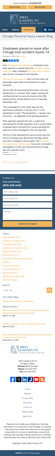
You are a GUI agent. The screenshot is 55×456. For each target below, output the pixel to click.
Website (15, 29)
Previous (7, 161)
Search (49, 290)
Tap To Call (14, 7)
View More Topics (10, 280)
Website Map (27, 412)
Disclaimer (27, 402)
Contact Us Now (27, 224)
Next (24, 161)
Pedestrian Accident (14, 241)
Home (4, 29)
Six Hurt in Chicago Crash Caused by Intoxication (24, 324)
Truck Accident (11, 265)
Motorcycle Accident (13, 276)
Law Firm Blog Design (27, 453)
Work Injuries (11, 255)
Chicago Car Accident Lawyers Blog (18, 301)
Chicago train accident (39, 71)
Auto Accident (11, 237)
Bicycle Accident (12, 251)
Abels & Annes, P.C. (35, 443)
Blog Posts (27, 416)
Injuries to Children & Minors (18, 258)
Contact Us (28, 29)
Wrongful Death (12, 244)
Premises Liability (12, 269)
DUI (6, 262)
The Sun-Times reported (14, 79)
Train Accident (13, 152)
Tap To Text (40, 7)
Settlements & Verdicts (15, 248)
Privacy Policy (27, 398)
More (50, 29)
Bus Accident (10, 273)
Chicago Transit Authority (20, 65)
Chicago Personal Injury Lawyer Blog (27, 19)
